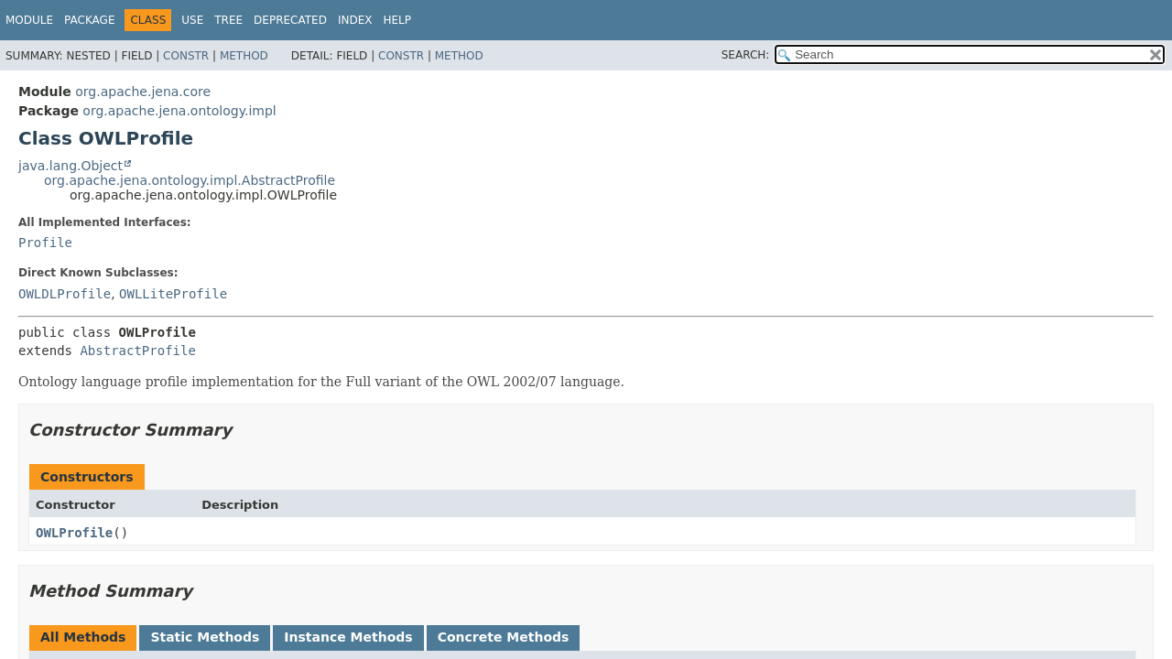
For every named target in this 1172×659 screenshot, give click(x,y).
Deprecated (290, 20)
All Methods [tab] (82, 637)
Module (29, 20)
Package (89, 20)
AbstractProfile (137, 350)
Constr (186, 55)
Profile (45, 242)
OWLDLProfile (64, 293)
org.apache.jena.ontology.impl (179, 110)
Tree (228, 20)
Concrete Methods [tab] (504, 637)
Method (244, 55)
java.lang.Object (70, 165)
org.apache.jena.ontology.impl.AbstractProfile (189, 180)
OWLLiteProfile (173, 293)
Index (355, 20)
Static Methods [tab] (204, 637)
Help (397, 20)
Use (192, 20)
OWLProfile (74, 532)
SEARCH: (746, 55)
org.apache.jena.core (143, 91)
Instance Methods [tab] (348, 637)
